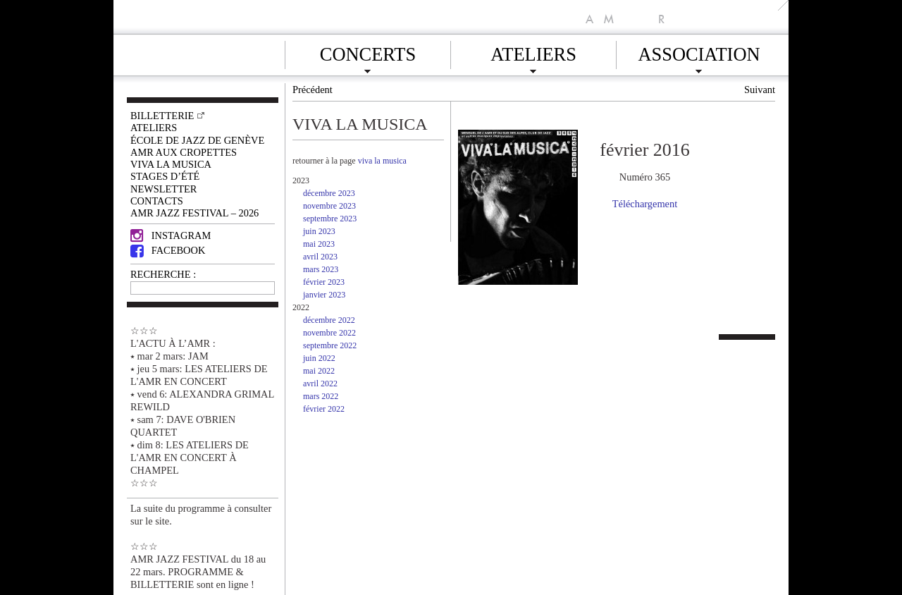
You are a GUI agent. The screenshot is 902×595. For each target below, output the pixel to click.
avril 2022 (320, 383)
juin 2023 (319, 231)
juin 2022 (319, 358)
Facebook (167, 250)
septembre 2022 (330, 345)
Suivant (759, 89)
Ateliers (533, 52)
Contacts (156, 201)
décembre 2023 (329, 193)
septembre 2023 (330, 218)
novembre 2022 (329, 333)
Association (699, 52)
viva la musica (382, 161)
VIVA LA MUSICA (170, 164)
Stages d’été (164, 176)
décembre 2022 (329, 320)
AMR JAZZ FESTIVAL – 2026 (194, 213)
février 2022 (324, 409)
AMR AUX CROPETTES (183, 152)
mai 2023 (319, 244)
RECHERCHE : (163, 274)
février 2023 (324, 282)
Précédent (312, 89)
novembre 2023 (329, 206)
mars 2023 (320, 269)
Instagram (170, 235)
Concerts (368, 52)
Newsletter (163, 189)
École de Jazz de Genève (197, 140)
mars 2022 (320, 396)
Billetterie (162, 115)
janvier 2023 (324, 295)
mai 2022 (319, 371)
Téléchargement (644, 203)
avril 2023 (320, 257)
